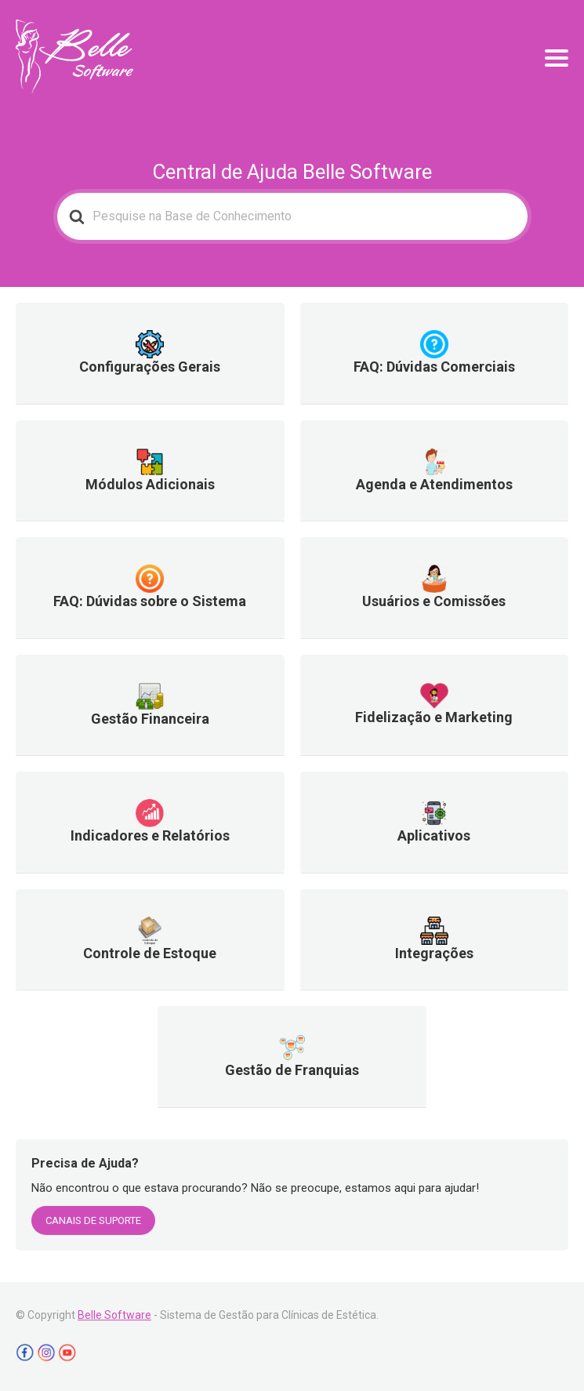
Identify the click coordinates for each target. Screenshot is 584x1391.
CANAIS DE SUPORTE (93, 1220)
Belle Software (114, 1315)
